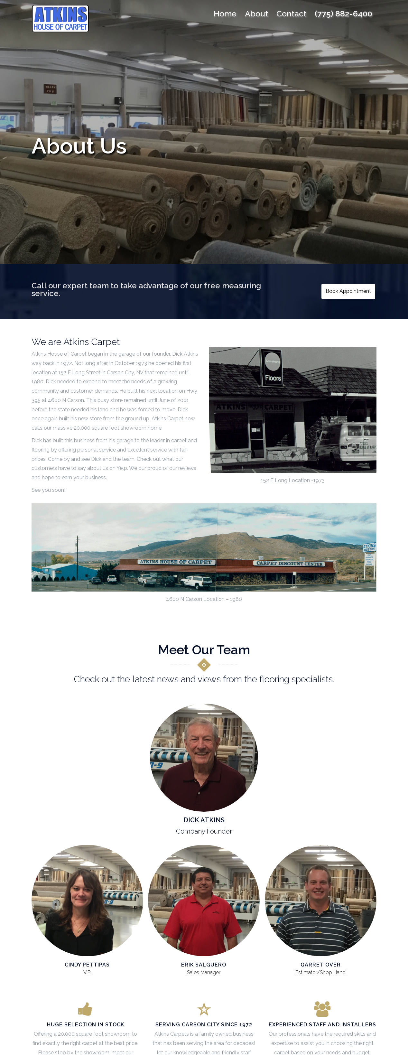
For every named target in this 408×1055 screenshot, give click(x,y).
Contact (291, 13)
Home (225, 13)
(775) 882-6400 (343, 13)
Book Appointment (350, 291)
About (256, 13)
